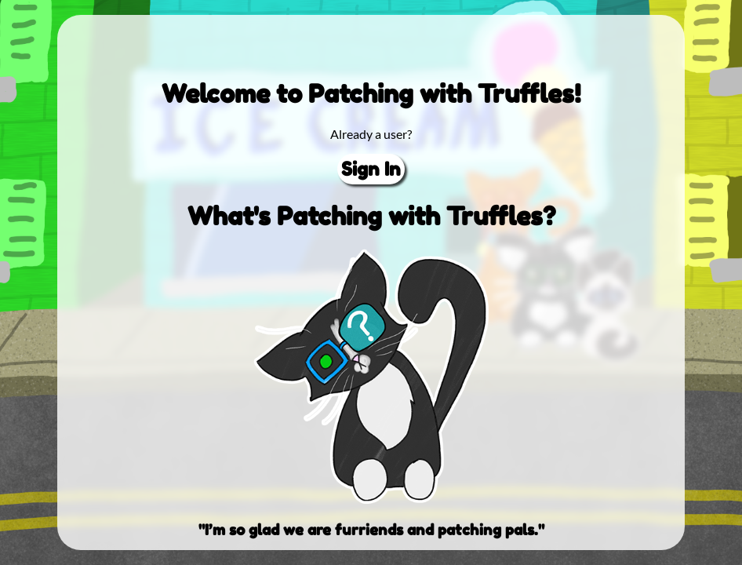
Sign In (371, 169)
